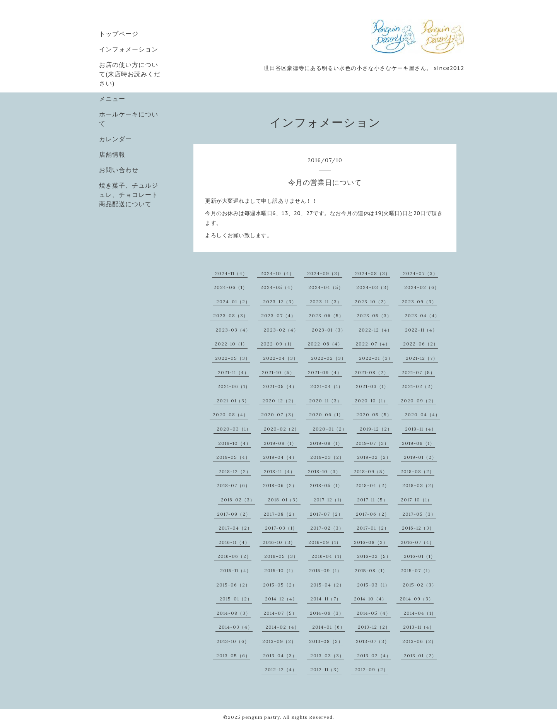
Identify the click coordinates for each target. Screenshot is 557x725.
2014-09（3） (417, 599)
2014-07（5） (280, 613)
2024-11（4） (231, 273)
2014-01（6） (328, 627)
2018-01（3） (284, 500)
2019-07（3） (372, 443)
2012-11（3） (326, 669)
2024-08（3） (372, 273)
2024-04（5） (325, 287)
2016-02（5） (374, 556)
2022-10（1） (231, 344)
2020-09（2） (418, 401)
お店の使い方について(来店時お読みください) (130, 74)
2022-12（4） (375, 330)
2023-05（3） (374, 315)
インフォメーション (128, 49)
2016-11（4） (234, 542)
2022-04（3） (280, 358)
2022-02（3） (328, 358)
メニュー (112, 99)
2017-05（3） (419, 514)
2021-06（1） (233, 386)
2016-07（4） (417, 542)
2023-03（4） (233, 330)
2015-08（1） (371, 570)
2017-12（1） (328, 500)
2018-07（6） (233, 485)
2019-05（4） (233, 457)
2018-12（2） (235, 471)
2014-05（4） (374, 613)
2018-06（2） (280, 485)
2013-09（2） (279, 641)
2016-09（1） (324, 542)
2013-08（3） (326, 641)
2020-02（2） (281, 429)
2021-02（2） (419, 386)
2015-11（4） (235, 570)
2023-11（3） (325, 301)
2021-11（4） (233, 372)
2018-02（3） (238, 500)
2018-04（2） (372, 485)
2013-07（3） (373, 641)
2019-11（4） (420, 429)
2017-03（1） (281, 528)
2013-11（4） (418, 627)
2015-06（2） (233, 585)
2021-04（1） (326, 386)
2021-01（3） (233, 401)
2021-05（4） (280, 386)
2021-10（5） (278, 372)
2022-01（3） (376, 358)
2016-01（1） (420, 556)
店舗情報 (112, 154)
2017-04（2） (235, 528)
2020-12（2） (279, 401)
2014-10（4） (370, 599)
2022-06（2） (420, 344)
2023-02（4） (281, 330)
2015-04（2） (327, 585)
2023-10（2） (372, 301)
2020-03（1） (234, 429)
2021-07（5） (418, 372)
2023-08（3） (230, 315)
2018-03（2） (419, 485)
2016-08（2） (371, 542)
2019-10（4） (234, 443)
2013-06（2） (419, 641)
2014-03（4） (236, 627)
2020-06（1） (326, 414)
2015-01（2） (235, 599)
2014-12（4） (281, 599)
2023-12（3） (280, 301)
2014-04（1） (419, 613)
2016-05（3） (281, 556)
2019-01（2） (420, 457)
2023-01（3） (329, 330)
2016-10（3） (279, 542)
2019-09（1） (280, 443)
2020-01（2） (330, 429)
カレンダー (115, 139)
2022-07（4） (372, 344)
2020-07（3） (278, 414)
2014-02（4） (282, 627)
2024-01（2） (233, 301)
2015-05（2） (280, 585)
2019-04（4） (280, 457)
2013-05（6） (233, 655)
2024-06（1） (231, 287)
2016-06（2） (234, 556)
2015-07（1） (416, 570)
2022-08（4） (325, 344)
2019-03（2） (327, 457)
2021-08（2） (372, 372)
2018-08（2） (417, 471)
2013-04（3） (280, 655)
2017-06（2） (373, 514)
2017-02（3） (327, 528)
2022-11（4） (421, 330)
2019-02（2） (374, 457)
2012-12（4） (281, 669)
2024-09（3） (324, 273)
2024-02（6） (421, 287)
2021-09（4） (325, 372)
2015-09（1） (325, 570)
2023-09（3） (419, 301)
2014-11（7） (325, 599)
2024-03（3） (373, 287)
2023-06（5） (326, 315)
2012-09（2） (371, 669)
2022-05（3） (232, 358)
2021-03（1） (372, 386)
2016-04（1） (327, 556)
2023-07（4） (278, 315)
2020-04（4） (422, 414)
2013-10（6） (233, 641)
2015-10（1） (280, 570)
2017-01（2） (373, 528)
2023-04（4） (422, 315)
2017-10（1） (416, 500)
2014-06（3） (327, 613)
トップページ (118, 34)
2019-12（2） (376, 429)
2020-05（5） (374, 414)
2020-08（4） (230, 414)
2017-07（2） (326, 514)
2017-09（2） (234, 514)
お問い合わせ (118, 170)
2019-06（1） (418, 443)
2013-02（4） (374, 655)
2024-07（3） (420, 273)
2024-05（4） (278, 287)
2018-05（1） (326, 485)
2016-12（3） (418, 528)
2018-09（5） (371, 471)
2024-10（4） (277, 273)
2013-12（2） (374, 627)
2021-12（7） (422, 358)
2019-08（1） (326, 443)
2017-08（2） (280, 514)
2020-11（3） (325, 401)
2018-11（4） (279, 471)
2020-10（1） (371, 401)
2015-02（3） (420, 585)
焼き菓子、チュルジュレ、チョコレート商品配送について (128, 194)
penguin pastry (261, 717)
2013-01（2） (420, 655)
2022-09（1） (277, 344)
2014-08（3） (234, 613)
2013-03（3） (327, 655)
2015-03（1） (373, 585)
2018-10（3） (324, 471)
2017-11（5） (372, 500)
